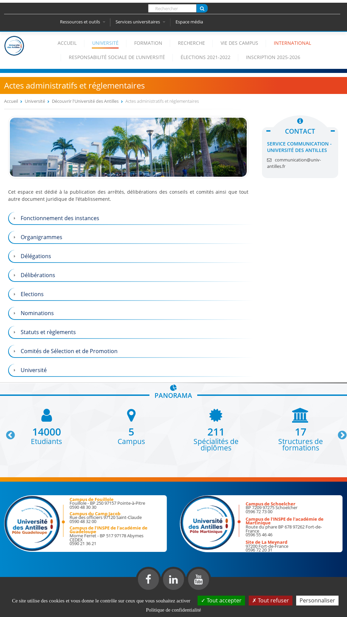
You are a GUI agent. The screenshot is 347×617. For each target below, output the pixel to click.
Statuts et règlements (48, 332)
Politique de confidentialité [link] (173, 610)
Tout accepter (221, 600)
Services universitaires (140, 22)
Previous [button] (7, 432)
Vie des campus (239, 43)
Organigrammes (41, 237)
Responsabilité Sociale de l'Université (117, 57)
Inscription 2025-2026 (273, 57)
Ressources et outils (82, 22)
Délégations (36, 256)
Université (105, 43)
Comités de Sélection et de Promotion (69, 351)
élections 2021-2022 (205, 57)
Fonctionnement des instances (60, 218)
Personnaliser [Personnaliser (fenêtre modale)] (317, 600)
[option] (46, 426)
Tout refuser (270, 600)
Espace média (189, 22)
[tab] (130, 218)
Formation (148, 43)
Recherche (191, 43)
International (292, 43)
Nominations (37, 313)
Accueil (67, 43)
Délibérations (38, 275)
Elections (32, 294)
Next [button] (339, 432)
